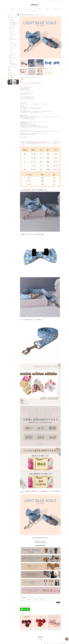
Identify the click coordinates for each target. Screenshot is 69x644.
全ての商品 (10, 19)
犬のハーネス (11, 37)
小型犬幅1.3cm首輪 (13, 22)
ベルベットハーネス (13, 46)
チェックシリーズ (12, 31)
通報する (59, 604)
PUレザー (11, 51)
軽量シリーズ (12, 28)
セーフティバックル (13, 58)
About (49, 1)
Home (46, 1)
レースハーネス (12, 52)
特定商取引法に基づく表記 (13, 75)
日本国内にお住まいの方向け (40, 545)
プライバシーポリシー (12, 73)
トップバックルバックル (13, 43)
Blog (52, 1)
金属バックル (12, 60)
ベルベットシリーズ (13, 25)
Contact (56, 1)
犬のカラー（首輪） (12, 20)
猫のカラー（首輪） (12, 57)
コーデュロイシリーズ (13, 48)
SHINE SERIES (12, 63)
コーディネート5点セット (13, 54)
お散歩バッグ (11, 55)
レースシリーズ (12, 34)
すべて (23, 599)
